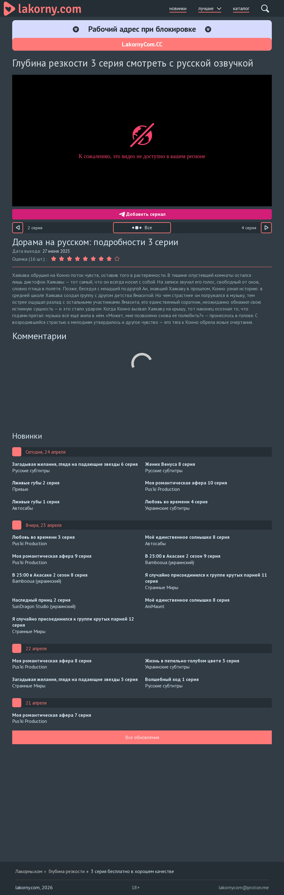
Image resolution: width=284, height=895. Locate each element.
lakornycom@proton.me (243, 887)
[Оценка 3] (69, 259)
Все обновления (142, 737)
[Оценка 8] (109, 259)
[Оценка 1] (54, 259)
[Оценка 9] (117, 259)
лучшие (209, 8)
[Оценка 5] (85, 259)
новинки (177, 8)
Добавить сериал (142, 214)
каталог (241, 8)
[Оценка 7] (101, 259)
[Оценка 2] (62, 259)
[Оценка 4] (77, 259)
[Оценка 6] (93, 259)
